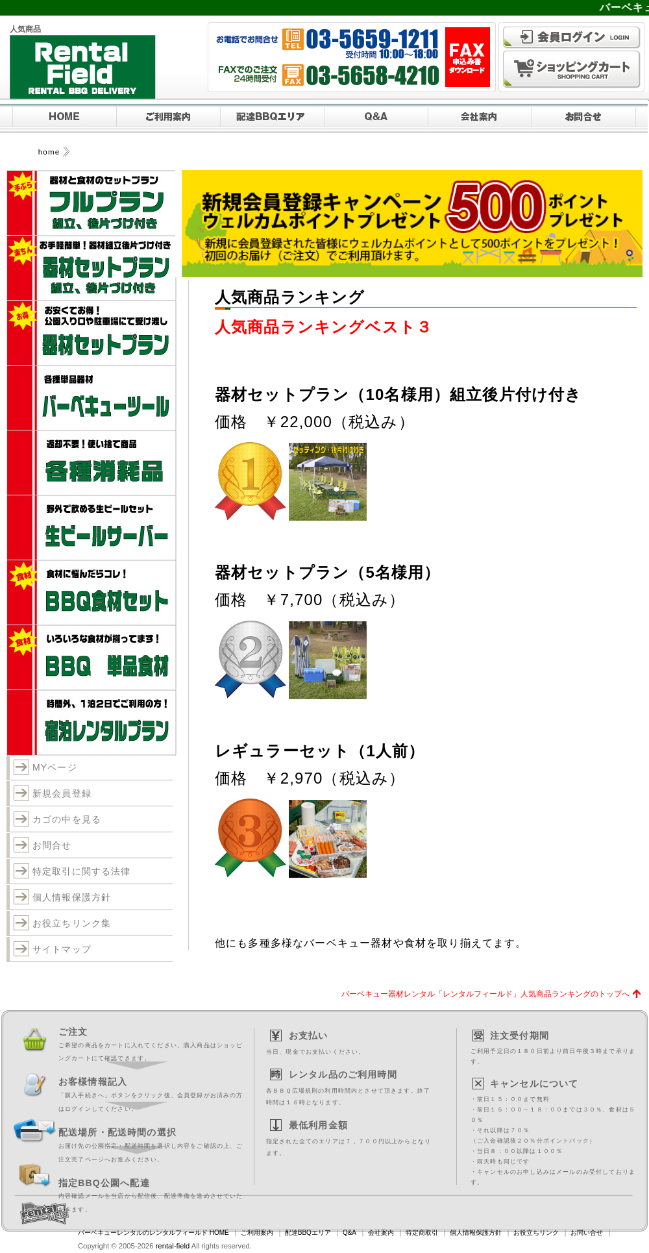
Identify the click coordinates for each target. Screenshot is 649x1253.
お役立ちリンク (536, 1232)
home (49, 151)
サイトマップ (62, 949)
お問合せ (52, 845)
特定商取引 (422, 1232)
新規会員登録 (62, 793)
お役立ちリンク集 (71, 923)
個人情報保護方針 (71, 897)
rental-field (173, 1246)
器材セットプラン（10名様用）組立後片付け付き (398, 394)
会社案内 (381, 1232)
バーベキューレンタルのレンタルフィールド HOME (153, 1232)
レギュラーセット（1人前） (319, 751)
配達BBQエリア (308, 1232)
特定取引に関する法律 (81, 871)
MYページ (54, 767)
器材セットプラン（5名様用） (328, 572)
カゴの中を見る (66, 819)
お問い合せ (586, 1232)
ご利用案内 (257, 1232)
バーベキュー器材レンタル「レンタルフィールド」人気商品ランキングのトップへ (485, 993)
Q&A (349, 1232)
